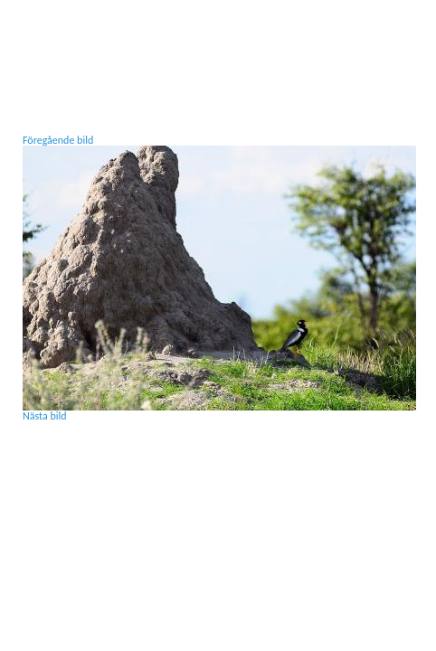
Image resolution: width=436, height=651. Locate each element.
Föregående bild (58, 140)
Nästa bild (45, 416)
